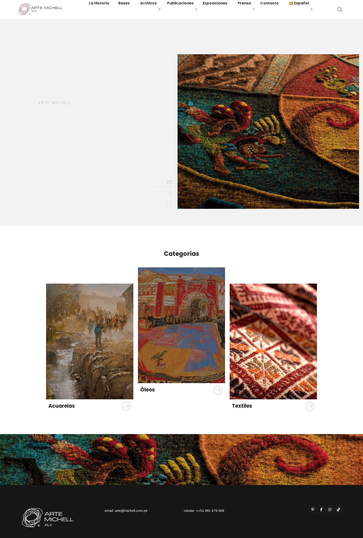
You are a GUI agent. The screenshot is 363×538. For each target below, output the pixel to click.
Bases (124, 3)
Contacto (269, 3)
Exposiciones (215, 3)
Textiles (242, 406)
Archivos (148, 3)
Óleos (147, 389)
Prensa (244, 3)
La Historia (99, 3)
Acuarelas (61, 406)
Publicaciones (180, 3)
